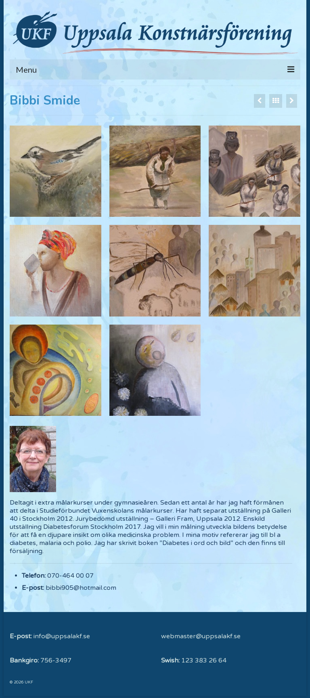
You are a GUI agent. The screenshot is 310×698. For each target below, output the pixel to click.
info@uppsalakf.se (62, 636)
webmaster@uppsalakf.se (201, 636)
